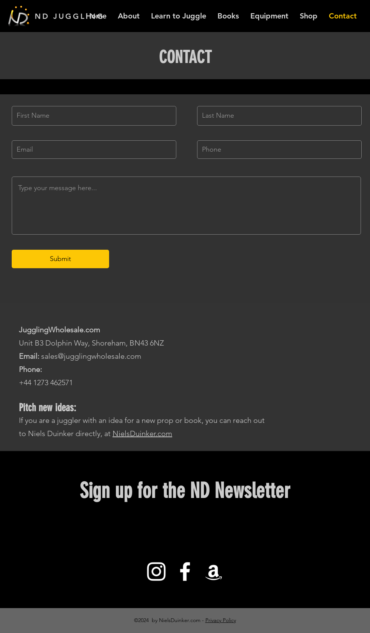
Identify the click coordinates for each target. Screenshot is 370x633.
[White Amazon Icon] (213, 571)
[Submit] (60, 259)
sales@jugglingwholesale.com (91, 356)
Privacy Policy (220, 620)
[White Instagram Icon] (156, 571)
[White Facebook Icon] (185, 571)
